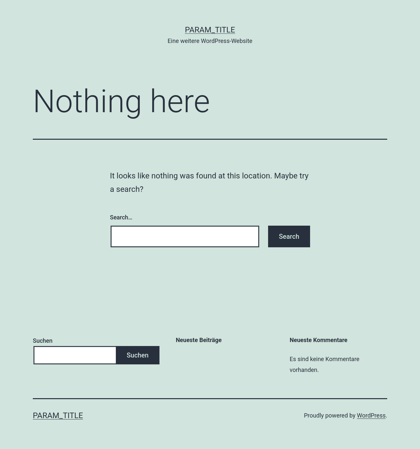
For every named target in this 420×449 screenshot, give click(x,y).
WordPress (371, 415)
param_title (210, 29)
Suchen (42, 340)
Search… (121, 217)
